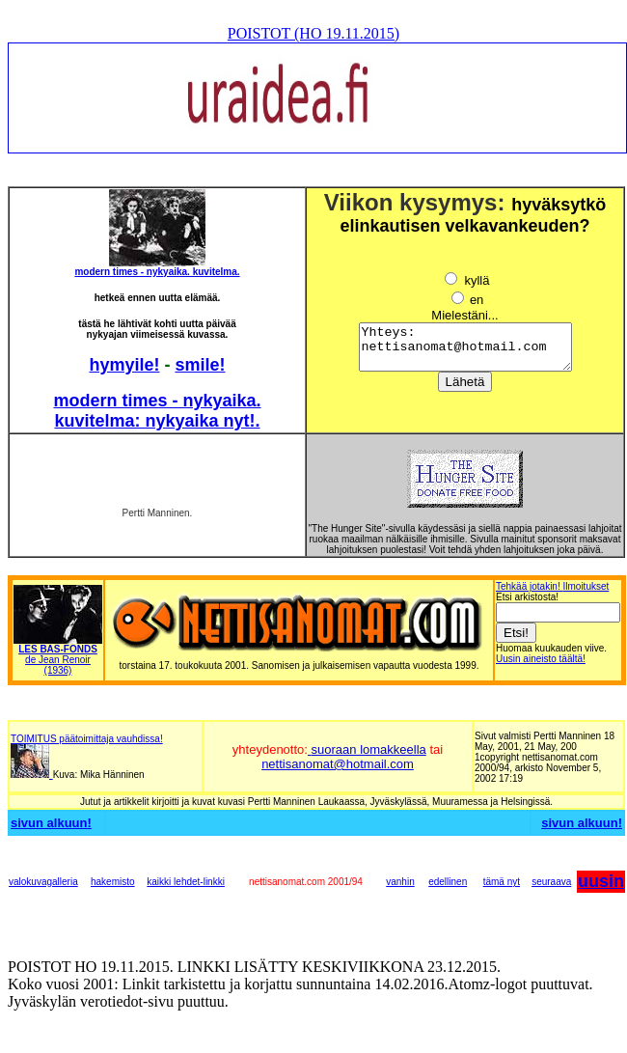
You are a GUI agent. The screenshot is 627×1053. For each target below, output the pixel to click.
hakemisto (113, 881)
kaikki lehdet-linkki (186, 881)
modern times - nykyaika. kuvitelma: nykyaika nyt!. (156, 410)
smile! (201, 364)
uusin (601, 881)
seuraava (551, 881)
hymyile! (124, 364)
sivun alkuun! (51, 823)
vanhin (400, 881)
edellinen (447, 881)
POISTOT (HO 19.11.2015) (313, 33)
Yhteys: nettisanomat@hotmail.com (465, 351)
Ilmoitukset (586, 586)
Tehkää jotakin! (529, 586)
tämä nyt (501, 881)
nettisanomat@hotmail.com (337, 764)
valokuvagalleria (43, 881)
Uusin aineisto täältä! (541, 658)
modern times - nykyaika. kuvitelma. (156, 271)
